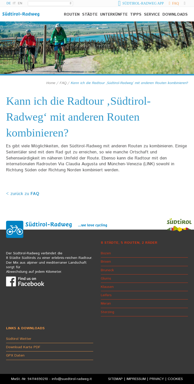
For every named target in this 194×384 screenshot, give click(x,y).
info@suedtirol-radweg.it (72, 378)
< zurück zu (22, 194)
